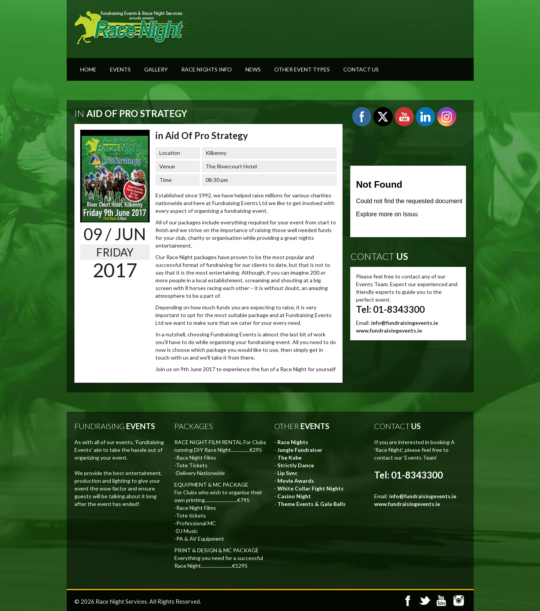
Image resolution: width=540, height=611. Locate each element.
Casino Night (294, 496)
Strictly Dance (295, 465)
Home (88, 69)
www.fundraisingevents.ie (389, 330)
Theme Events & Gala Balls (311, 504)
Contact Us (361, 69)
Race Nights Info (206, 69)
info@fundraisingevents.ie (404, 322)
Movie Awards (295, 480)
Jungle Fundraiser (299, 449)
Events (120, 69)
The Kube (289, 457)
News (253, 69)
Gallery (156, 69)
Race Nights (292, 442)
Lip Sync (287, 473)
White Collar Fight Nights (310, 488)
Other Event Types (302, 69)
